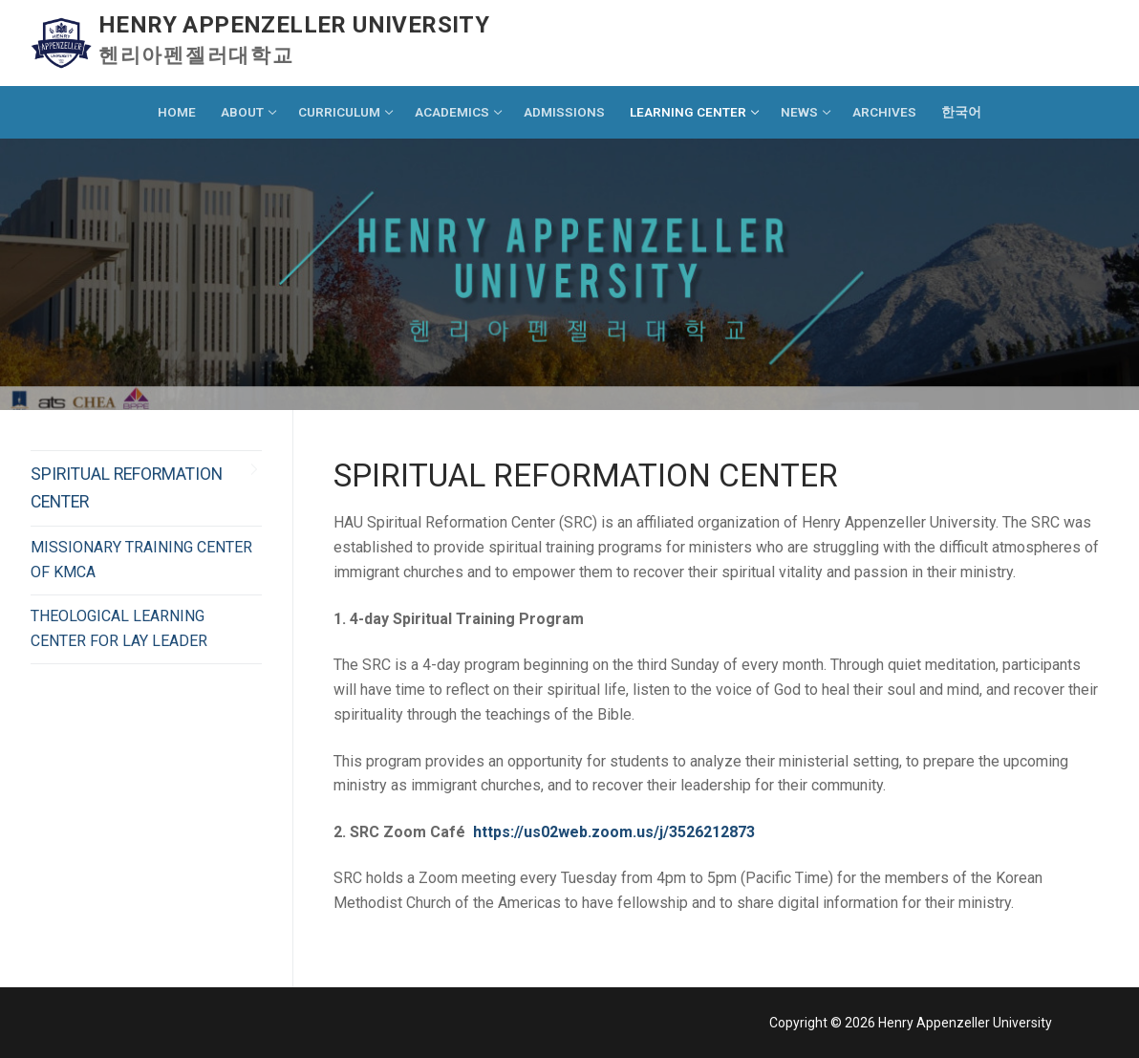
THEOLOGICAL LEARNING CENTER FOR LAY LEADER (119, 628)
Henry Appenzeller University (293, 24)
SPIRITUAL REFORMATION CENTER (127, 487)
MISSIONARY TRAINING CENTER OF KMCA (141, 559)
